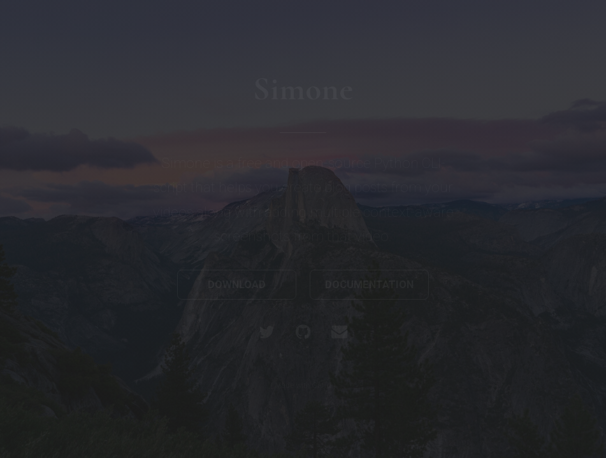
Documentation (369, 285)
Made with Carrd (303, 385)
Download (237, 285)
